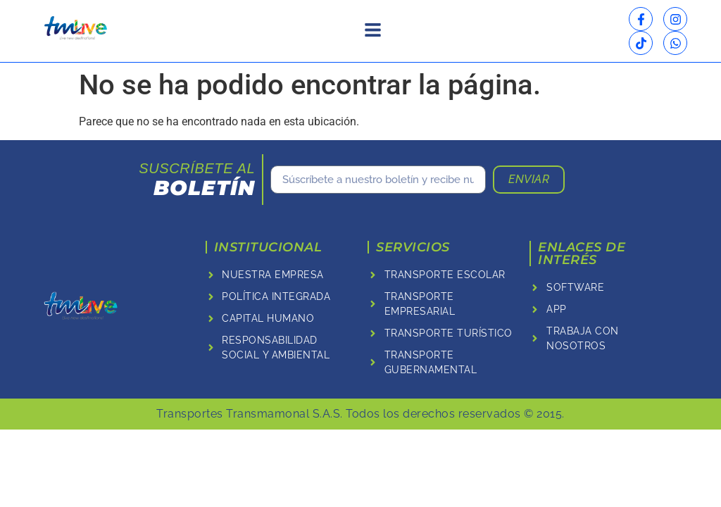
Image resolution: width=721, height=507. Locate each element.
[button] (372, 30)
